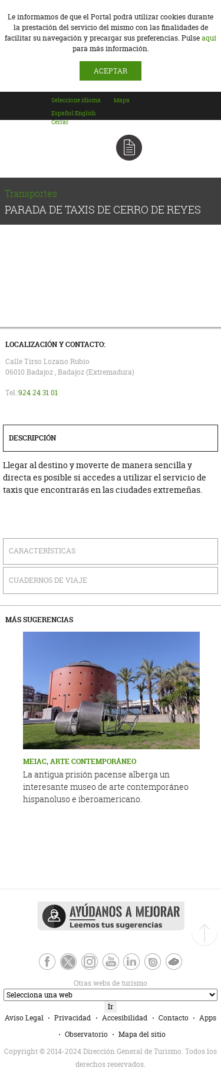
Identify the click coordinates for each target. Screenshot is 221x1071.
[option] (62, 113)
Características (42, 551)
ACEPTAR (110, 71)
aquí (209, 38)
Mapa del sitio (142, 1034)
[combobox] (82, 111)
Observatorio (86, 1034)
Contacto (174, 1018)
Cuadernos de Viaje (48, 580)
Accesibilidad (124, 1018)
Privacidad (72, 1018)
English (85, 113)
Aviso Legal (24, 1018)
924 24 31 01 (38, 393)
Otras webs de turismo (74, 983)
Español (62, 113)
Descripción (32, 438)
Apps (207, 1018)
